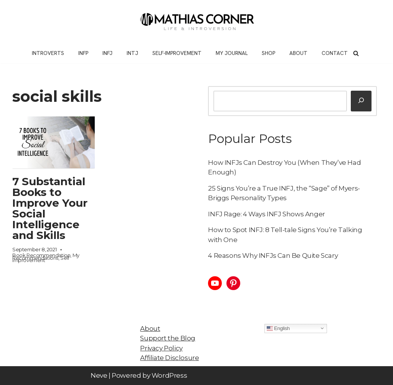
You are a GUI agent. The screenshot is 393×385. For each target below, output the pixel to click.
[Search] (356, 53)
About (298, 53)
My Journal (232, 53)
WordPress (169, 375)
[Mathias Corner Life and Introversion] (196, 22)
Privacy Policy (161, 348)
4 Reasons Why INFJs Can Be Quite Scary (273, 255)
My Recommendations (45, 256)
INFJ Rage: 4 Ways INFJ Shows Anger (266, 214)
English (278, 328)
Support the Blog (167, 338)
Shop (268, 53)
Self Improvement (40, 259)
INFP (83, 53)
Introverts (48, 53)
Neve (99, 375)
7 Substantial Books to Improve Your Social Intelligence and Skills (50, 208)
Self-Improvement (176, 53)
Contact (335, 53)
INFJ (107, 53)
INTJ (132, 53)
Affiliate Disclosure (169, 358)
